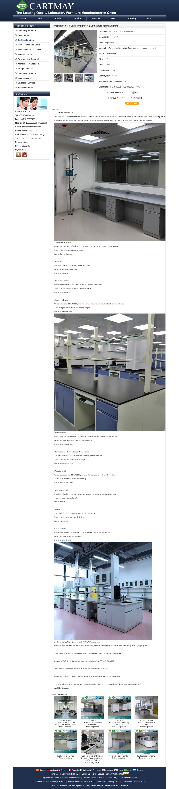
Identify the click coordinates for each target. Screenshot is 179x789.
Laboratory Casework (57, 782)
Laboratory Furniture (25, 30)
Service (77, 774)
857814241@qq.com (30, 131)
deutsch (52, 770)
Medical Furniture (141, 782)
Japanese (107, 770)
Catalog (101, 774)
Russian (138, 770)
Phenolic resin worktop (76, 782)
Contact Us (110, 774)
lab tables (105, 785)
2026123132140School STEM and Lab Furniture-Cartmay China (65, 722)
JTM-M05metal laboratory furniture (119, 755)
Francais (73, 770)
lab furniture (58, 113)
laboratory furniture (159, 116)
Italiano (84, 770)
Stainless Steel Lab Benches (29, 45)
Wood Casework (23, 54)
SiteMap (119, 774)
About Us (60, 774)
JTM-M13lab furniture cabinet (65, 755)
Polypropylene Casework (27, 59)
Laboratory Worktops (25, 73)
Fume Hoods (22, 35)
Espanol (62, 770)
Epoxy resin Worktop (106, 782)
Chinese (41, 770)
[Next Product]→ (137, 98)
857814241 (23, 150)
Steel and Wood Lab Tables (28, 50)
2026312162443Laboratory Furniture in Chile (146, 722)
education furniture (119, 785)
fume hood (95, 785)
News (94, 774)
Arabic (128, 770)
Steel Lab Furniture (75, 26)
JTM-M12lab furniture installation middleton (92, 722)
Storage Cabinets (24, 69)
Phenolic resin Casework (27, 64)
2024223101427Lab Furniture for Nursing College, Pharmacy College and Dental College (92, 757)
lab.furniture (26, 146)
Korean (118, 770)
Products (58, 26)
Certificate (86, 774)
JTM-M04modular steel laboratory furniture (119, 722)
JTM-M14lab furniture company (146, 755)
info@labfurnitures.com (31, 127)
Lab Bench (91, 782)
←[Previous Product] (115, 98)
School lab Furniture (124, 782)
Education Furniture (25, 83)
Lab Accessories (23, 78)
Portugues (95, 770)
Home (52, 774)
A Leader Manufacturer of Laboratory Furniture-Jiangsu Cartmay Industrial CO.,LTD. (86, 778)
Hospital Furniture (24, 88)
